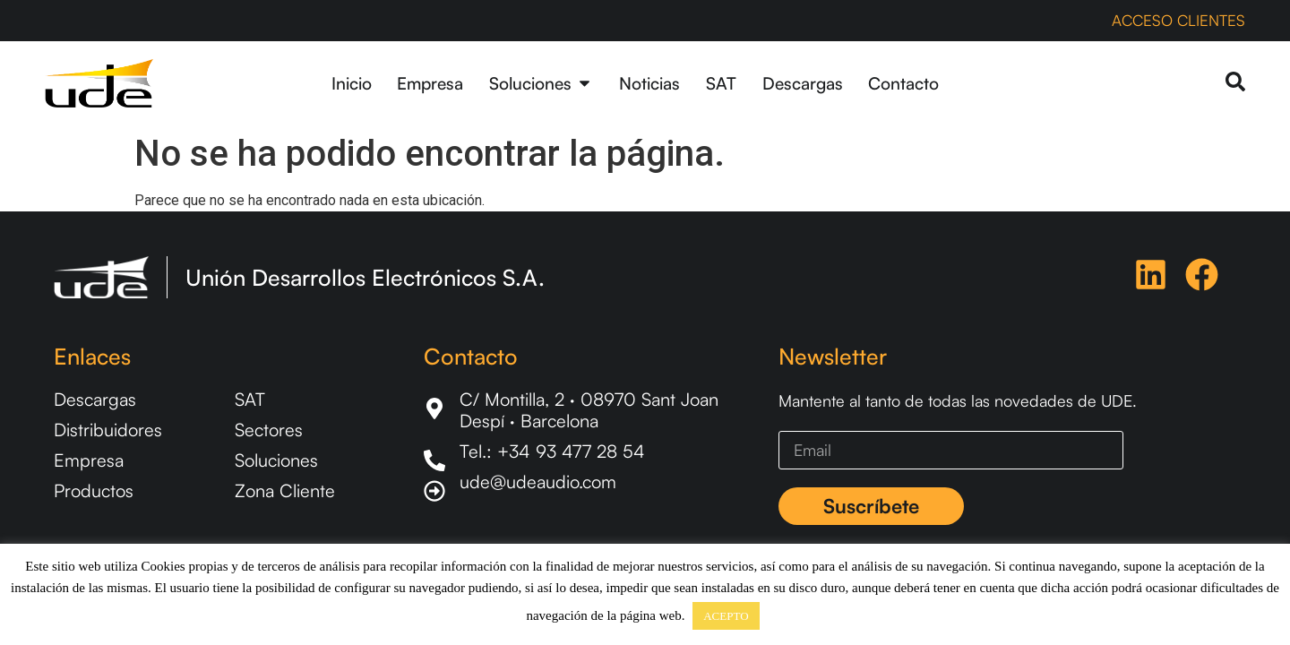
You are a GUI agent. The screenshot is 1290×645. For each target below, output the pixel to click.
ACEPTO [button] (725, 616)
